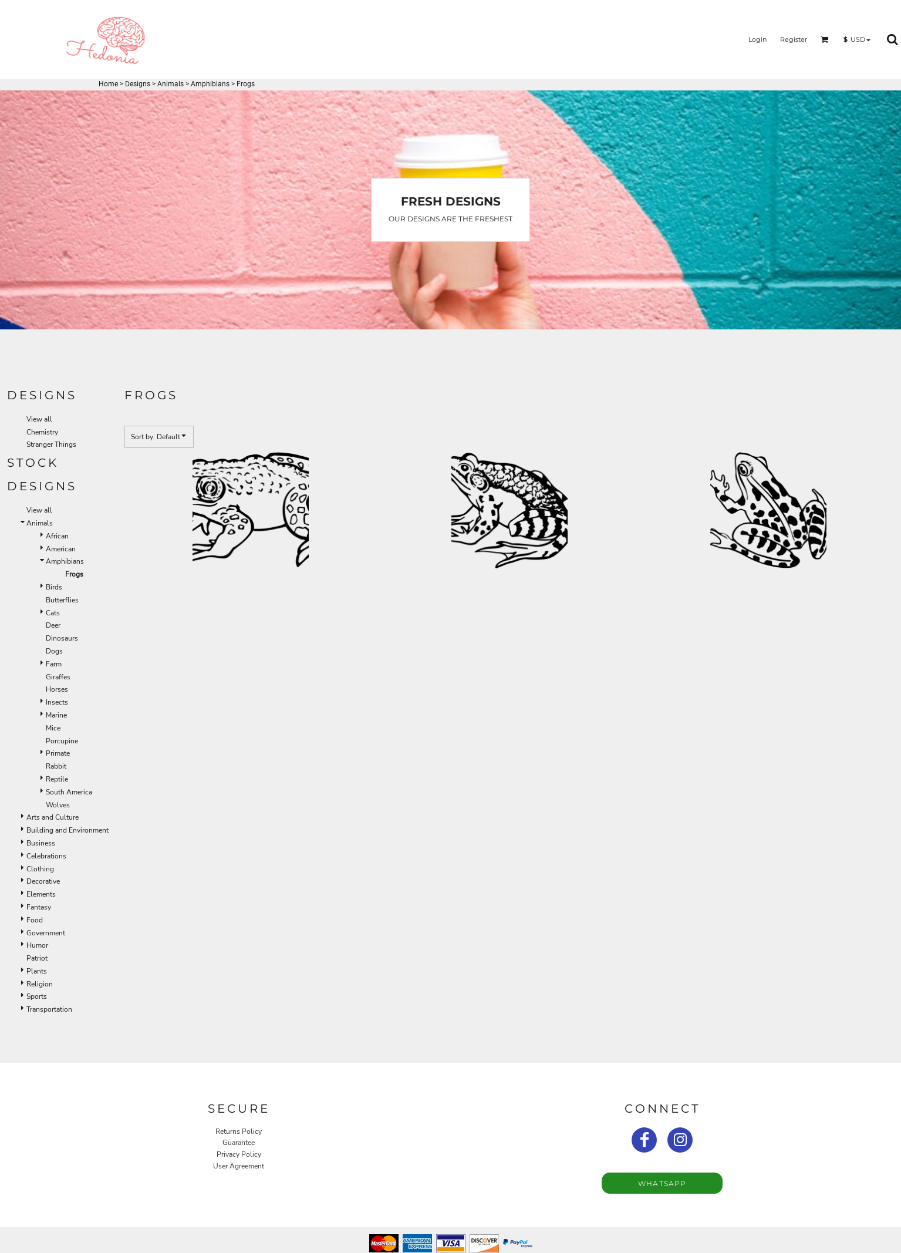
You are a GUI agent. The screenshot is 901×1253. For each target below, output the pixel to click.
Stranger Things (51, 444)
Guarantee (238, 1142)
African (57, 536)
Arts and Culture (52, 817)
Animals (170, 84)
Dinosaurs (62, 638)
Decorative (43, 881)
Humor (37, 945)
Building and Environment (67, 830)
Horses (57, 689)
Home (108, 84)
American (61, 549)
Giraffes (58, 677)
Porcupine (62, 741)
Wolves (58, 805)
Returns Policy (238, 1131)
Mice (53, 728)
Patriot (37, 958)
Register (793, 39)
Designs (137, 84)
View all (39, 419)
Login (757, 39)
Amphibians (210, 84)
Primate (58, 753)
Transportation (49, 1009)
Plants (36, 971)
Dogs (54, 651)
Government (45, 933)
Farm (54, 664)
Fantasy (38, 907)
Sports (36, 996)
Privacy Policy (239, 1154)
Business (40, 843)
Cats (53, 613)
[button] (825, 39)
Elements (41, 894)
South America (69, 792)
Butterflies (62, 600)
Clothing (40, 869)
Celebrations (46, 856)
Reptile (57, 779)
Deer (53, 625)
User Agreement (238, 1166)
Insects (57, 702)
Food (34, 920)
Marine (56, 715)
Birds (54, 587)
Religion (39, 984)
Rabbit (56, 766)
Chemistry (42, 432)
